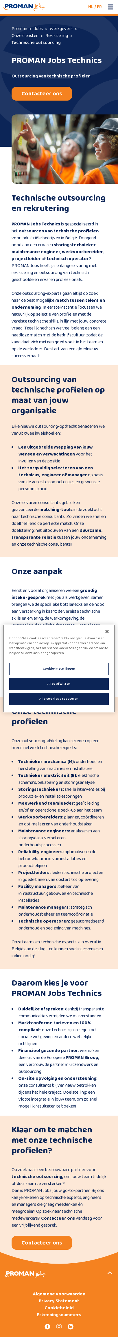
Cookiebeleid (59, 1308)
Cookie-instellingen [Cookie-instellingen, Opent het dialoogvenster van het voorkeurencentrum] (59, 668)
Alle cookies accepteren (59, 698)
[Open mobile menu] (110, 7)
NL (90, 6)
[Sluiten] (107, 631)
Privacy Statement (59, 1301)
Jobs (38, 28)
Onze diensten (25, 35)
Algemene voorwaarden (59, 1294)
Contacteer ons (41, 93)
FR (99, 6)
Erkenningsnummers (59, 1315)
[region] (59, 668)
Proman (19, 28)
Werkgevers (61, 28)
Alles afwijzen (59, 683)
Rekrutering (56, 35)
